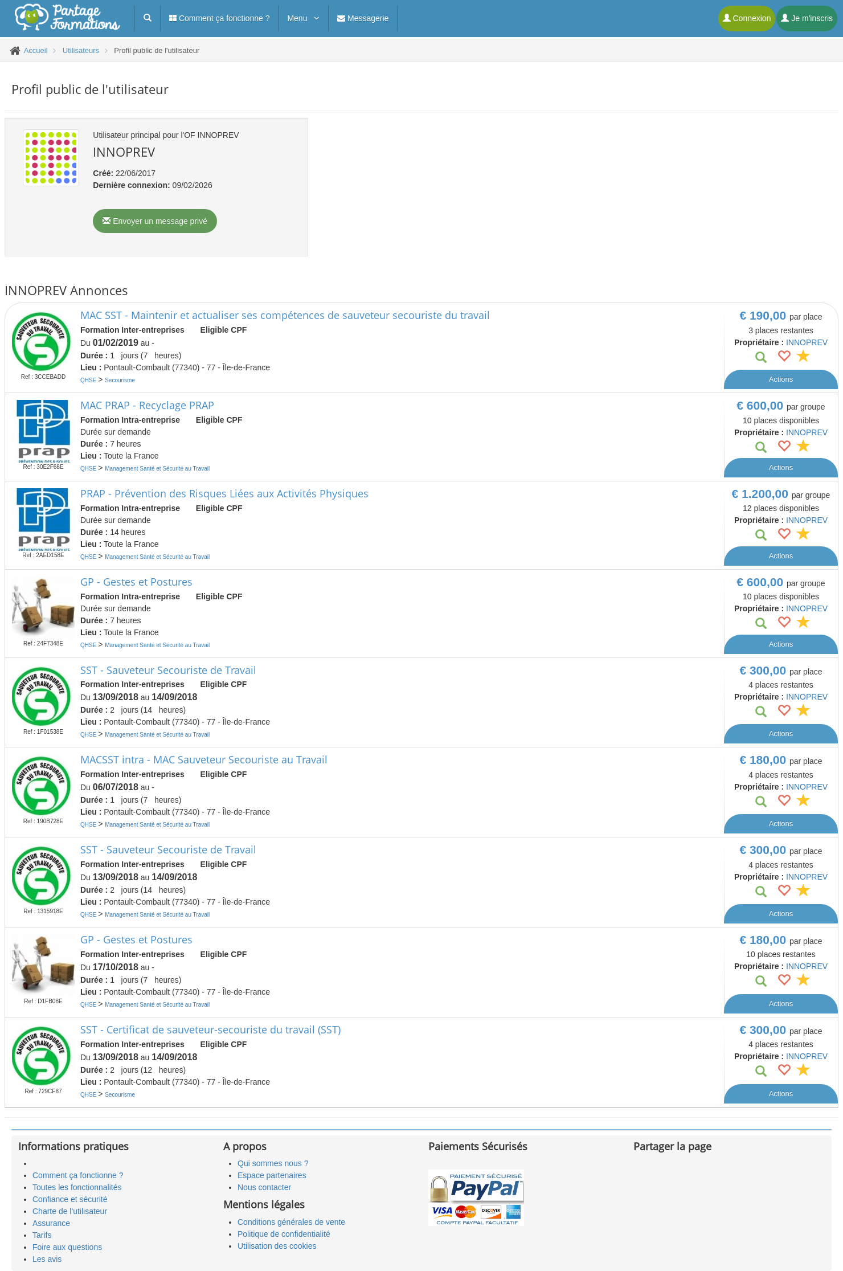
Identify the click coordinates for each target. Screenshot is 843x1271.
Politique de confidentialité (284, 1234)
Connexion (747, 18)
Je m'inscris (807, 18)
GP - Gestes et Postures (136, 581)
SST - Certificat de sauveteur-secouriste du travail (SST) (210, 1029)
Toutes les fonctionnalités (76, 1187)
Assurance (51, 1223)
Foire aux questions (67, 1247)
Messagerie (362, 18)
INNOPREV (807, 342)
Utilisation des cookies (277, 1245)
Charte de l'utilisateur (69, 1211)
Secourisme (120, 380)
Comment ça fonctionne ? (219, 18)
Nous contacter (264, 1187)
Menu (303, 18)
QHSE (89, 380)
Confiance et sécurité (70, 1199)
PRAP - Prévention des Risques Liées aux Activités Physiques (224, 493)
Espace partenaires (272, 1175)
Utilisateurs (81, 50)
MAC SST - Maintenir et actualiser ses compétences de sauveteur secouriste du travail (285, 315)
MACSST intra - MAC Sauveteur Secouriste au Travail (204, 759)
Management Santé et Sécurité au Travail (157, 468)
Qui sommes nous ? (273, 1163)
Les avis (47, 1259)
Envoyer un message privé (155, 221)
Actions (781, 379)
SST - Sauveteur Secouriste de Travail (168, 670)
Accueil (36, 50)
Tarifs (41, 1235)
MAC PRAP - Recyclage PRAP (147, 405)
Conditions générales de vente (291, 1222)
